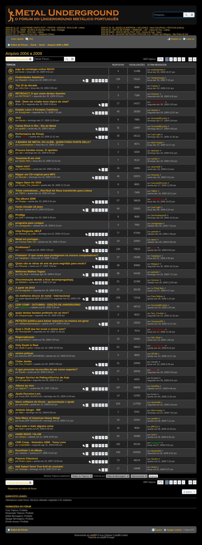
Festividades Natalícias (29, 77)
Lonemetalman (26, 145)
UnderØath (24, 445)
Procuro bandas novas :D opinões (36, 150)
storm (154, 239)
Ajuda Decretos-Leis (28, 393)
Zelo (21, 217)
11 (96, 299)
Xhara (154, 467)
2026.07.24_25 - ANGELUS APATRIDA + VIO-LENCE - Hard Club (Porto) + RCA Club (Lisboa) (142, 28)
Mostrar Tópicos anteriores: (68, 476)
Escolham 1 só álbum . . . (30, 450)
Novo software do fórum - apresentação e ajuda (44, 401)
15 (103, 81)
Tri (23, 104)
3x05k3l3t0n (25, 169)
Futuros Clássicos (26, 458)
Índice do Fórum (19, 45)
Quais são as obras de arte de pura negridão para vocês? (50, 263)
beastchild (156, 451)
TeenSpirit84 (25, 331)
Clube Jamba (23, 361)
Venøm (154, 110)
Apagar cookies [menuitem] (174, 530)
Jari (21, 153)
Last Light (156, 134)
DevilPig (155, 386)
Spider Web (24, 161)
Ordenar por (112, 476)
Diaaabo (23, 80)
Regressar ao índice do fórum (22, 488)
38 (93, 405)
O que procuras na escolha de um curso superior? (46, 369)
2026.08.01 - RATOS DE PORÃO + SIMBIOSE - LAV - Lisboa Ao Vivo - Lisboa (135, 30)
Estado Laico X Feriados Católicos (36, 109)
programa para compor (29, 222)
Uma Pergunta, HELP (28, 231)
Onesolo (155, 175)
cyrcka (154, 159)
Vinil (18, 117)
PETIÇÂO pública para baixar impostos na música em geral (52, 320)
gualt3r (22, 128)
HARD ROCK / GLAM (28, 434)
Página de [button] (160, 59)
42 (106, 405)
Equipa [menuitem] (158, 530)
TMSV (22, 193)
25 (93, 454)
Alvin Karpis (157, 142)
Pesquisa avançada (192, 14)
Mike (21, 412)
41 (103, 405)
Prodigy (20, 214)
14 (100, 81)
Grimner (155, 94)
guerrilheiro (24, 340)
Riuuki (22, 372)
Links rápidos (17, 39)
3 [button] (175, 59)
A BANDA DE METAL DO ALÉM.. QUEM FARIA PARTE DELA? (53, 142)
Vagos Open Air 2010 (28, 182)
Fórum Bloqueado (18, 59)
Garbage (23, 469)
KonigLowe (24, 112)
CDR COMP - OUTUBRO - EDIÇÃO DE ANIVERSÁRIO (47, 304)
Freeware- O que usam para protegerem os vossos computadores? (56, 255)
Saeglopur (24, 258)
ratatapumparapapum (29, 323)
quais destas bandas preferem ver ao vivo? (42, 312)
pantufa (154, 231)
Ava (21, 209)
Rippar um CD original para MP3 (35, 174)
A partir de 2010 (25, 287)
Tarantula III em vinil (27, 158)
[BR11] (154, 426)
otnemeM (155, 167)
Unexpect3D (157, 321)
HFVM (154, 354)
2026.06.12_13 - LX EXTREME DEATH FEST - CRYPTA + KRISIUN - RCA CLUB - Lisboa (45, 28)
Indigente (24, 307)
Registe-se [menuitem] (176, 39)
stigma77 (23, 388)
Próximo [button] (194, 59)
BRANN (23, 282)
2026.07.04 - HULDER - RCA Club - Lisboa (24, 32)
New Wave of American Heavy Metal (37, 417)
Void (21, 429)
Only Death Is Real (26, 345)
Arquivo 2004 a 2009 (58, 45)
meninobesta (158, 102)
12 (93, 81)
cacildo (154, 418)
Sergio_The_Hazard (28, 185)
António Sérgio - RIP (28, 409)
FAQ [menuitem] (31, 39)
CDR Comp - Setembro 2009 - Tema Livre (40, 442)
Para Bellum (157, 296)
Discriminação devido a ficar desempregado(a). (44, 279)
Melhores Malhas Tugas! (30, 271)
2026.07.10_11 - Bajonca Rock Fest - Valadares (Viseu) (30, 34)
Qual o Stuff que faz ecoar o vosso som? (40, 328)
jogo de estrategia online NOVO (34, 69)
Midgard (155, 264)
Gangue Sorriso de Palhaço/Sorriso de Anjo (42, 377)
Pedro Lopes (25, 461)
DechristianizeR (158, 215)
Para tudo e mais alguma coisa (34, 426)
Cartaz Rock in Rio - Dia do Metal (35, 125)
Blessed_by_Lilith (27, 234)
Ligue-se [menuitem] (190, 39)
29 (106, 454)
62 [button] (190, 59)
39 (96, 405)
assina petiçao (24, 353)
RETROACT (25, 96)
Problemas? (22, 247)
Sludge (22, 201)
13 (96, 81)
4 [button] (179, 59)
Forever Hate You (27, 242)
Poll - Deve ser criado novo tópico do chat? (42, 101)
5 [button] (183, 59)
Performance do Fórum (29, 133)
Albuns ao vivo (24, 385)
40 (100, 405)
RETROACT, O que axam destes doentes (40, 93)
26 (96, 454)
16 (106, 81)
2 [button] (171, 59)
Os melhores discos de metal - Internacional (42, 295)
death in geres (26, 348)
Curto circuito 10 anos (29, 206)
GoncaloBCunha (159, 118)
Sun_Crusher (157, 313)
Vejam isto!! (22, 166)
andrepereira (157, 69)
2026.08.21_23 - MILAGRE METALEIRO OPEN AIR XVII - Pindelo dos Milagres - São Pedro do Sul (144, 34)
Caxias (154, 86)
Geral (33, 45)
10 (93, 299)
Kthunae (23, 266)
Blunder (23, 177)
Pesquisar (186, 14)
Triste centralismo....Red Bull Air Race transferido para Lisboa (53, 190)
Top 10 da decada (26, 85)
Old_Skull (23, 274)
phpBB (93, 535)
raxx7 (25, 136)
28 (103, 454)
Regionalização (24, 337)
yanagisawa (25, 225)
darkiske (155, 150)
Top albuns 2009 (25, 198)
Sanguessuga (157, 78)
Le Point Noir (157, 288)
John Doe (23, 88)
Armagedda (24, 290)
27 (100, 454)
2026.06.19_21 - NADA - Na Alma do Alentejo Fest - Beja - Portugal (35, 30)
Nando (22, 120)
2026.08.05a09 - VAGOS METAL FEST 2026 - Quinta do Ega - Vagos (131, 32)
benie (21, 72)
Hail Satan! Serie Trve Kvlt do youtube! (39, 466)
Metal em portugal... (27, 239)
